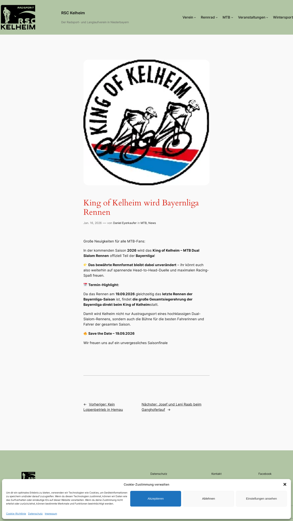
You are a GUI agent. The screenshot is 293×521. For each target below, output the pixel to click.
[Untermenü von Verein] (195, 17)
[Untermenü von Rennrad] (217, 17)
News (152, 223)
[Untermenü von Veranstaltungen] (267, 17)
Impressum (51, 513)
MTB (144, 223)
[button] (285, 484)
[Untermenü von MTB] (232, 17)
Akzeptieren (156, 498)
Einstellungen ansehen (261, 498)
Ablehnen (208, 498)
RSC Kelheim (73, 12)
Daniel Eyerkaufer (125, 223)
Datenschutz (35, 513)
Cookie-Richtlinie (16, 513)
